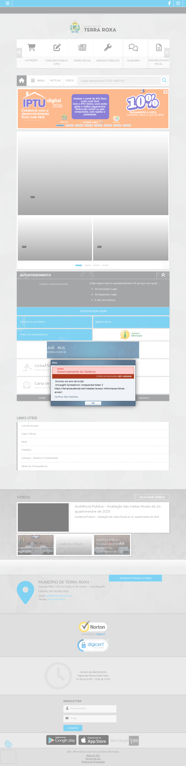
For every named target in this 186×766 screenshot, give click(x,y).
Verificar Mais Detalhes (66, 396)
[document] (93, 383)
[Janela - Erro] (93, 383)
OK (93, 403)
